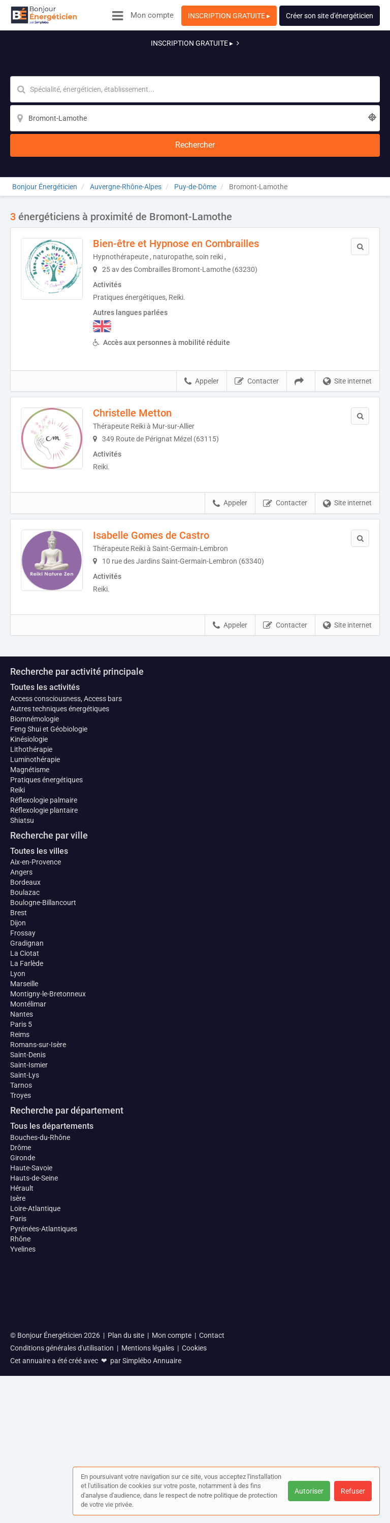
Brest (18, 1101)
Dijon (18, 1111)
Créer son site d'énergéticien (329, 16)
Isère (17, 1391)
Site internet (347, 301)
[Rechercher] (322, 64)
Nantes (21, 1207)
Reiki (17, 978)
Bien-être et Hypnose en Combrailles (190, 164)
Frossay (23, 1121)
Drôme (20, 1340)
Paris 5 (21, 1218)
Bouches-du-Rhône (40, 1330)
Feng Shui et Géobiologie (48, 917)
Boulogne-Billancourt (43, 1091)
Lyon (17, 1162)
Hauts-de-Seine (34, 1371)
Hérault (22, 1381)
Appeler (201, 301)
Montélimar (28, 1197)
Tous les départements (51, 1319)
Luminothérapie (35, 947)
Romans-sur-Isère (38, 1238)
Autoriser (309, 1491)
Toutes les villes (39, 1039)
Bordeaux (25, 1070)
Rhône (20, 1432)
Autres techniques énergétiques (59, 896)
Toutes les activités (45, 875)
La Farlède (26, 1152)
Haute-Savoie (31, 1361)
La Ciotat (24, 1141)
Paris (18, 1411)
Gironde (22, 1350)
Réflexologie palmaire (43, 988)
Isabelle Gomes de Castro (165, 462)
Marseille (24, 1177)
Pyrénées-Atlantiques (43, 1421)
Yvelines (23, 1442)
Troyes (20, 1289)
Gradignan (27, 1131)
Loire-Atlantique (35, 1401)
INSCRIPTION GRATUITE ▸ (229, 16)
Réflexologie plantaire (44, 998)
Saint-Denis (28, 1248)
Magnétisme (29, 957)
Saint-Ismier (29, 1258)
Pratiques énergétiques (46, 967)
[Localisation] (244, 64)
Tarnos (21, 1278)
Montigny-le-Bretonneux (48, 1187)
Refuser (353, 1491)
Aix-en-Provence (35, 1050)
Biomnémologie (34, 907)
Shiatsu (22, 1008)
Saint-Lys (24, 1268)
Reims (19, 1228)
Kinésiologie (29, 927)
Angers (21, 1060)
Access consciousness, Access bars (66, 886)
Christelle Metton (146, 334)
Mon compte (152, 15)
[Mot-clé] (117, 64)
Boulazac (25, 1081)
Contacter (257, 301)
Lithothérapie (31, 937)
